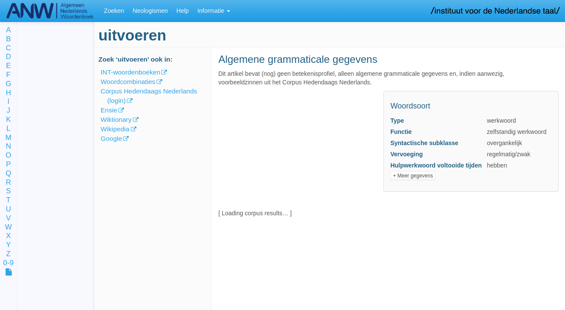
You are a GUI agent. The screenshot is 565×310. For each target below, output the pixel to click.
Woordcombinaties (128, 81)
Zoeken (114, 10)
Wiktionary (116, 119)
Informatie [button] (214, 10)
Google (111, 138)
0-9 (8, 263)
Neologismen (150, 10)
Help (182, 10)
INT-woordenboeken (131, 72)
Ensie (109, 110)
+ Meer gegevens (413, 176)
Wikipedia (115, 129)
